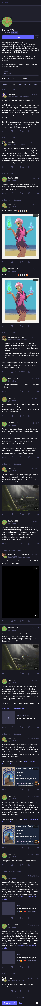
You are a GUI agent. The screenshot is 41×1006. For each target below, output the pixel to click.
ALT (36, 509)
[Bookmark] (29, 131)
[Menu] (37, 37)
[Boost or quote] (13, 131)
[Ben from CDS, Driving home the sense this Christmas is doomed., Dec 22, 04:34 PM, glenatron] (20, 860)
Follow (18, 37)
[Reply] (4, 262)
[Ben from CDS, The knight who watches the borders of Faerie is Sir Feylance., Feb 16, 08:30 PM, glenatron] (20, 385)
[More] (38, 131)
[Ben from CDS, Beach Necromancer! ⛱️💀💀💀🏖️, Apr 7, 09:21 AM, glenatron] (20, 298)
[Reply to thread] (4, 131)
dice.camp (14, 32)
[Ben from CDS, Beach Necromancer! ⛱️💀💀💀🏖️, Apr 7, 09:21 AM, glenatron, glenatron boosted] (20, 231)
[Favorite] (21, 131)
